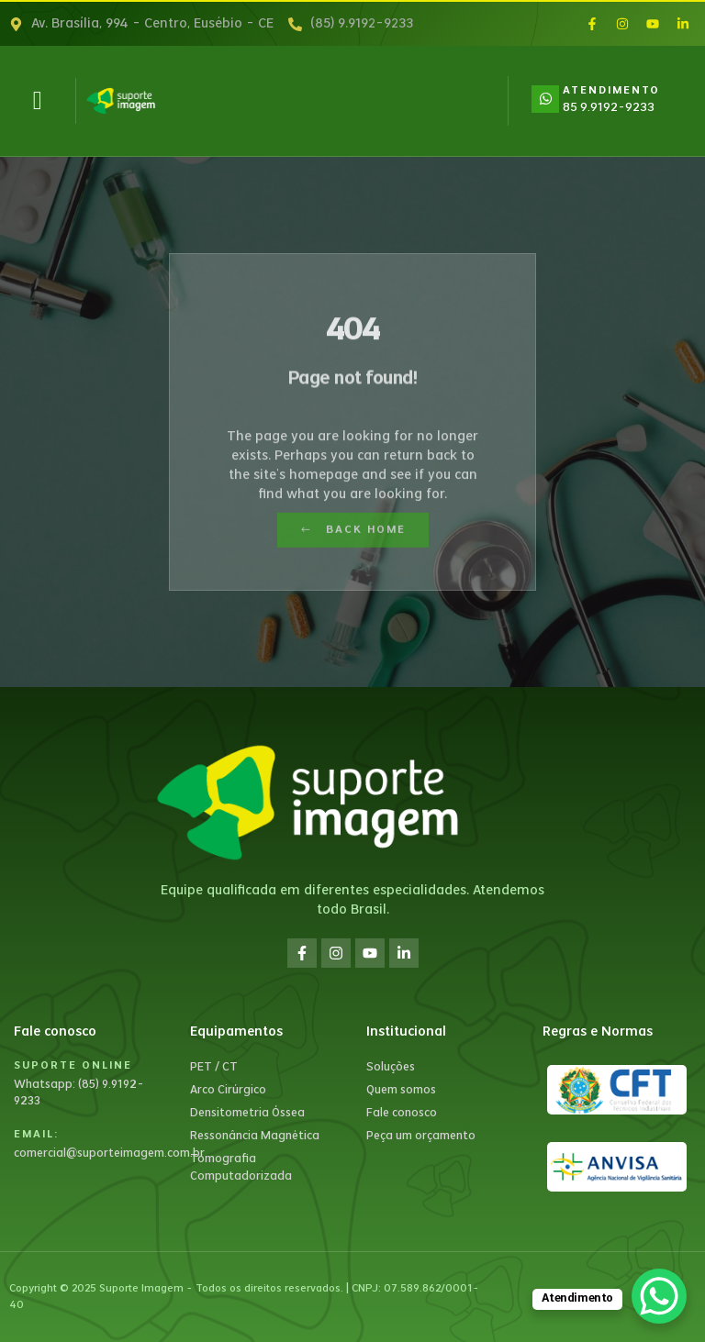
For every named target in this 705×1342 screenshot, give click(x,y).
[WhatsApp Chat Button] (659, 1296)
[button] (38, 101)
